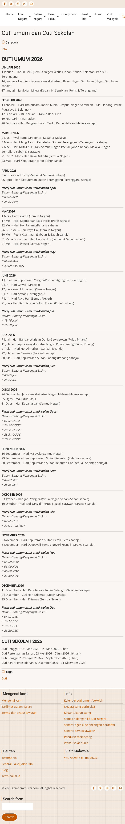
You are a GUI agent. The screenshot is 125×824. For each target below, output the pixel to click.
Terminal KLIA (11, 776)
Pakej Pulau (52, 16)
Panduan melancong (78, 737)
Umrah (98, 14)
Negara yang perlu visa (79, 706)
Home (10, 14)
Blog (5, 770)
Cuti (4, 678)
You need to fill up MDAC (81, 758)
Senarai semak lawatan (79, 731)
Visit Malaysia (112, 16)
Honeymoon (69, 14)
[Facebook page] (4, 4)
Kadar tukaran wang (77, 713)
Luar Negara (23, 16)
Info (4, 49)
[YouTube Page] (25, 4)
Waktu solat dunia (76, 743)
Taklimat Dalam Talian (17, 706)
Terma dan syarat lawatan (19, 713)
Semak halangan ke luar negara (85, 719)
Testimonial (9, 758)
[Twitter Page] (11, 4)
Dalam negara (37, 16)
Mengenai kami (12, 700)
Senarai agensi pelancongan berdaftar (89, 725)
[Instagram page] (18, 4)
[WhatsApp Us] (31, 4)
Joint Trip (84, 16)
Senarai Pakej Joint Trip (17, 764)
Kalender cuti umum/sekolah (83, 700)
